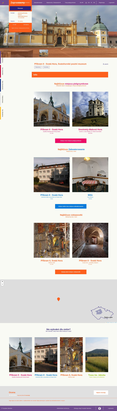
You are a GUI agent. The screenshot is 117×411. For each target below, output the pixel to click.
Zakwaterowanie (38, 2)
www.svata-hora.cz (22, 16)
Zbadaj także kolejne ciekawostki (70, 272)
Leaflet (107, 322)
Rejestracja (102, 2)
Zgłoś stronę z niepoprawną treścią (20, 28)
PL (91, 2)
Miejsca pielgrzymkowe (24, 2)
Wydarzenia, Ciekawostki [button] (53, 2)
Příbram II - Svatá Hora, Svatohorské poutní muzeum (60, 64)
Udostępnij (26, 24)
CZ (86, 2)
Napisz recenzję (101, 392)
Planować (20, 8)
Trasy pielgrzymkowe (70, 2)
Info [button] (81, 2)
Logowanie (111, 2)
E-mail (14, 24)
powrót (105, 64)
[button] (58, 299)
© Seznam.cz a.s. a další (113, 322)
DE (94, 2)
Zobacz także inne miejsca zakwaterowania (70, 206)
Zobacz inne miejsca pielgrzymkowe (70, 140)
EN (89, 2)
